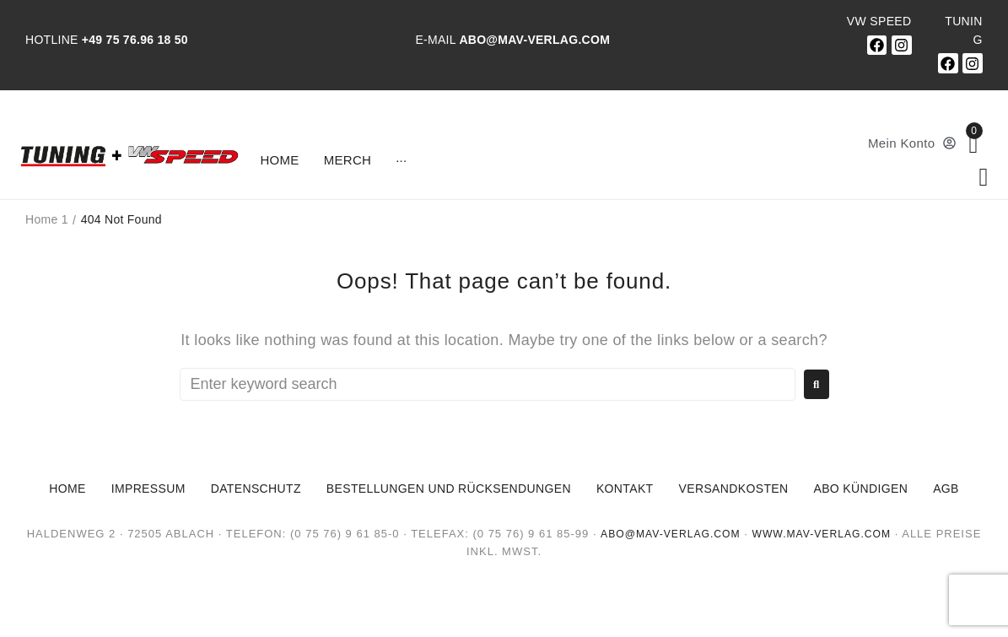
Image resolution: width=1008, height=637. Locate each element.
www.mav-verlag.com (825, 533)
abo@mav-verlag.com (665, 533)
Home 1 (46, 219)
